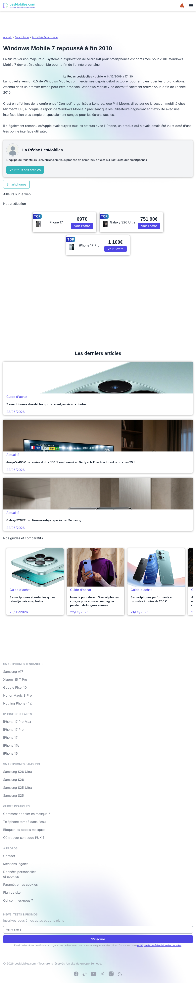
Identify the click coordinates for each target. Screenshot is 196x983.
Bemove (95, 963)
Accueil (7, 37)
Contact (9, 856)
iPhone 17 (10, 737)
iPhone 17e (11, 745)
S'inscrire (98, 939)
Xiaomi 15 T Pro (15, 679)
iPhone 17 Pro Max (17, 722)
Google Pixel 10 (15, 687)
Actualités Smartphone (45, 37)
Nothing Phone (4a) (17, 703)
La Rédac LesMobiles (77, 76)
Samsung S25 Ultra (17, 788)
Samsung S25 (13, 795)
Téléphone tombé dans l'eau (24, 822)
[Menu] (191, 5)
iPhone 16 (10, 753)
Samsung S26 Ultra (17, 772)
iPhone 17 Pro (13, 730)
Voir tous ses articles (25, 170)
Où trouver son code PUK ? (23, 838)
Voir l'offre (82, 226)
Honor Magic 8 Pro (17, 695)
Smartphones (16, 184)
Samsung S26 (13, 780)
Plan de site (12, 892)
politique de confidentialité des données (159, 945)
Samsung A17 (13, 672)
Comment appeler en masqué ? (26, 814)
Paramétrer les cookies (20, 884)
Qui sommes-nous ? (18, 900)
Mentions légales (15, 864)
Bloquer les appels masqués (24, 830)
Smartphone (22, 37)
